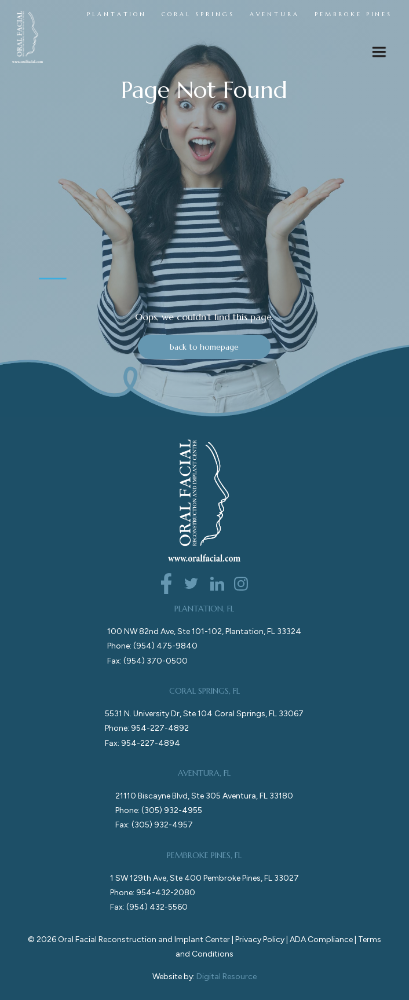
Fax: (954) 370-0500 (147, 661)
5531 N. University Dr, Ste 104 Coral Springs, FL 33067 (204, 714)
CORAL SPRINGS (198, 14)
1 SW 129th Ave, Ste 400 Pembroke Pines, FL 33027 (204, 878)
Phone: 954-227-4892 (147, 728)
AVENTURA (275, 14)
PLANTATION (117, 14)
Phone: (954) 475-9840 (152, 646)
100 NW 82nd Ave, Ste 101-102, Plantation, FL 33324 (204, 631)
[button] (379, 55)
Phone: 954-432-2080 (152, 893)
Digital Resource (226, 976)
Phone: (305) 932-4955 (158, 810)
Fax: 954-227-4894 (142, 743)
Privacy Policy (259, 939)
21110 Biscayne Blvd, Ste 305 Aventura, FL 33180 (204, 796)
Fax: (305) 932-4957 (154, 825)
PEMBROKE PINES (353, 14)
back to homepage (204, 347)
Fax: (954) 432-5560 (149, 907)
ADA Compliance (321, 939)
